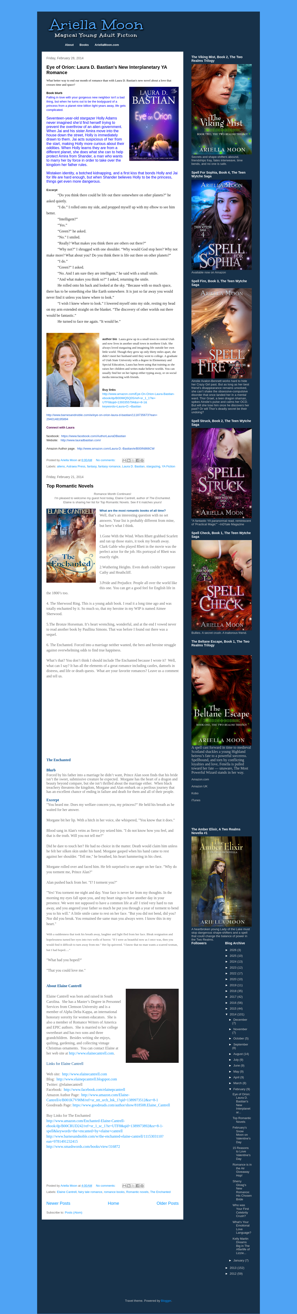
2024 (233, 961)
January (239, 1260)
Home (113, 1203)
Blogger (166, 1300)
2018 (233, 991)
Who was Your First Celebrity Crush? (240, 1210)
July (236, 1059)
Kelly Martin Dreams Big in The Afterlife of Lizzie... (241, 1246)
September (240, 1044)
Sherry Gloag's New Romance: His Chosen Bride (242, 1190)
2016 (233, 1002)
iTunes (195, 800)
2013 (233, 1268)
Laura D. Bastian (133, 466)
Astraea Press (75, 466)
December (240, 1019)
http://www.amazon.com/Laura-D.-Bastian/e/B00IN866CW (116, 448)
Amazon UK (199, 786)
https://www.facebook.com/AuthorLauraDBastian (93, 436)
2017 (233, 996)
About (69, 45)
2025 (233, 955)
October (239, 1038)
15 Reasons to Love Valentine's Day (241, 1153)
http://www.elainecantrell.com (91, 1053)
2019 (233, 985)
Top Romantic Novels (70, 485)
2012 (233, 1273)
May (236, 1071)
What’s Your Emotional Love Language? (241, 1227)
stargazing (153, 466)
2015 (233, 1008)
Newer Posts (58, 1203)
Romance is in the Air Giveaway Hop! (242, 1170)
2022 (233, 973)
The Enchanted (160, 1192)
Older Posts (168, 1203)
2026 (233, 950)
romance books (114, 1192)
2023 (233, 967)
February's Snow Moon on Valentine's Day (241, 1135)
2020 (233, 979)
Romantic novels (137, 1192)
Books (84, 45)
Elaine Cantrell (67, 1192)
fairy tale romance (90, 1192)
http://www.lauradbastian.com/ (81, 440)
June (237, 1065)
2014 (233, 1014)
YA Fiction (168, 466)
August (238, 1054)
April (236, 1077)
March (238, 1083)
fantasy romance (109, 466)
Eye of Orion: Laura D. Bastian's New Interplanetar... (241, 1103)
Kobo (194, 793)
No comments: (106, 460)
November (240, 1029)
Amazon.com (200, 779)
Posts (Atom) (73, 1212)
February (239, 1089)
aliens (61, 466)
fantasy (92, 466)
